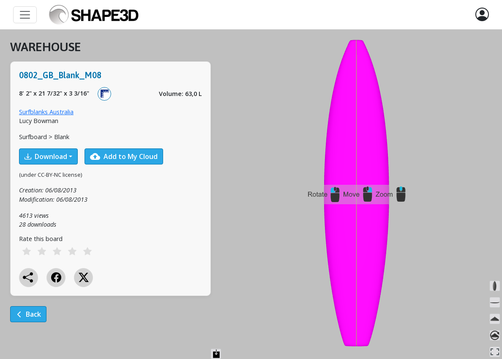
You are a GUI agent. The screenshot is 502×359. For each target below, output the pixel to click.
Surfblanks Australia (46, 112)
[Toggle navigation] (25, 14)
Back (28, 314)
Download (46, 156)
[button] (482, 15)
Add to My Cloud (124, 156)
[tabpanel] (110, 187)
